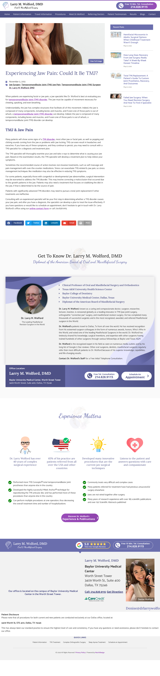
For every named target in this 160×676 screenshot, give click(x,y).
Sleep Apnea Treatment (99, 642)
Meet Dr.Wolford (76, 14)
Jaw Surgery (14, 84)
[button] (15, 222)
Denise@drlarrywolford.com (142, 607)
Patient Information (22, 14)
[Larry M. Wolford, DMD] (43, 573)
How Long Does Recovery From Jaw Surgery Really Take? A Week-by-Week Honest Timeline (135, 59)
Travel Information (43, 14)
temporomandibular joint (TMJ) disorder (28, 99)
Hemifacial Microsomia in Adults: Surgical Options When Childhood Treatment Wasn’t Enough (136, 38)
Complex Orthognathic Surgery (74, 642)
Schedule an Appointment (122, 642)
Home (7, 14)
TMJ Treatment (53, 642)
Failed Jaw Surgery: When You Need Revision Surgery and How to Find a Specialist (137, 100)
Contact (152, 14)
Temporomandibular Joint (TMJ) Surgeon (81, 84)
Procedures (60, 14)
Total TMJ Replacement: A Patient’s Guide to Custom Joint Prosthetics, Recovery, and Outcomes (136, 80)
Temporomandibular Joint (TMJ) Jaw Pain (41, 84)
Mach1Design (100, 652)
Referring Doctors (96, 14)
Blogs (142, 14)
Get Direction (115, 592)
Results (133, 14)
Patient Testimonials (117, 14)
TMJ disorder (49, 139)
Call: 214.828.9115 (95, 592)
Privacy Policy (81, 652)
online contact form (39, 208)
